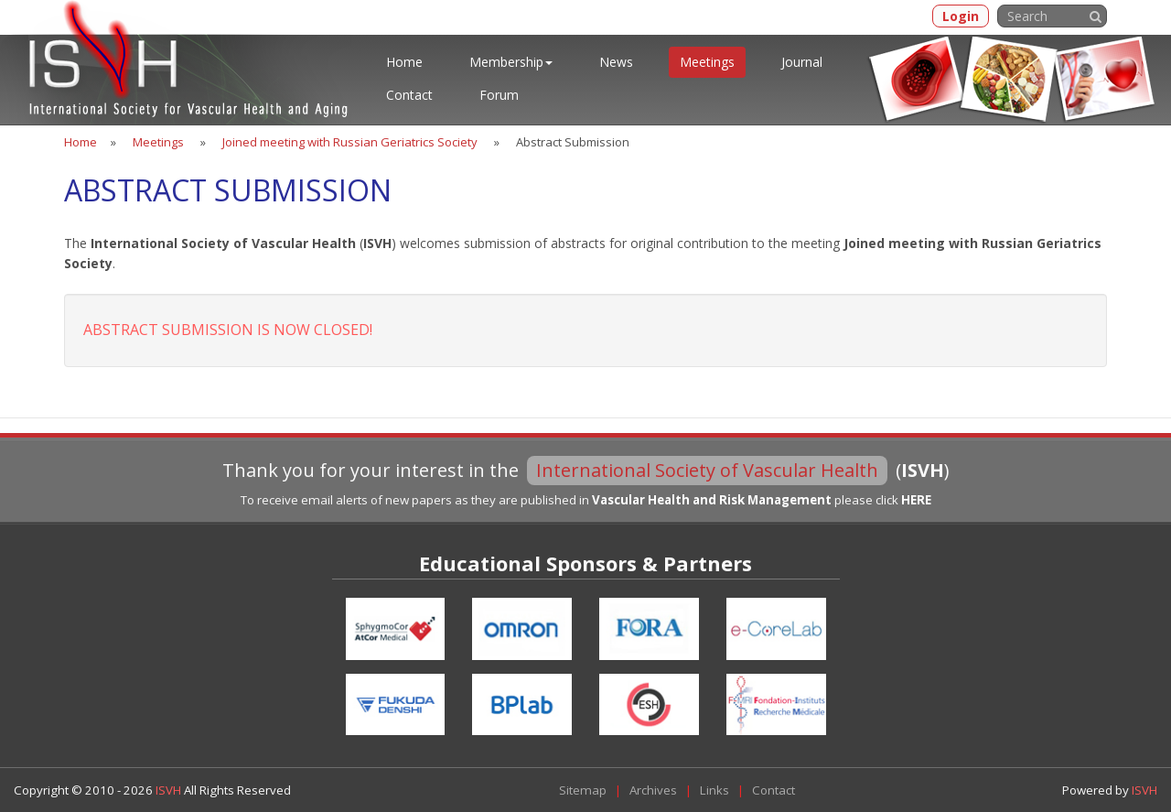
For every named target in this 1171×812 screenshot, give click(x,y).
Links (714, 790)
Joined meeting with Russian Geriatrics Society (350, 142)
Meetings (707, 61)
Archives (653, 790)
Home (404, 61)
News (616, 61)
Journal (801, 61)
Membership (511, 61)
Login (960, 16)
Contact (409, 94)
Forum (499, 94)
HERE (916, 500)
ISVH (170, 790)
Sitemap (583, 790)
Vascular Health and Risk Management (712, 500)
